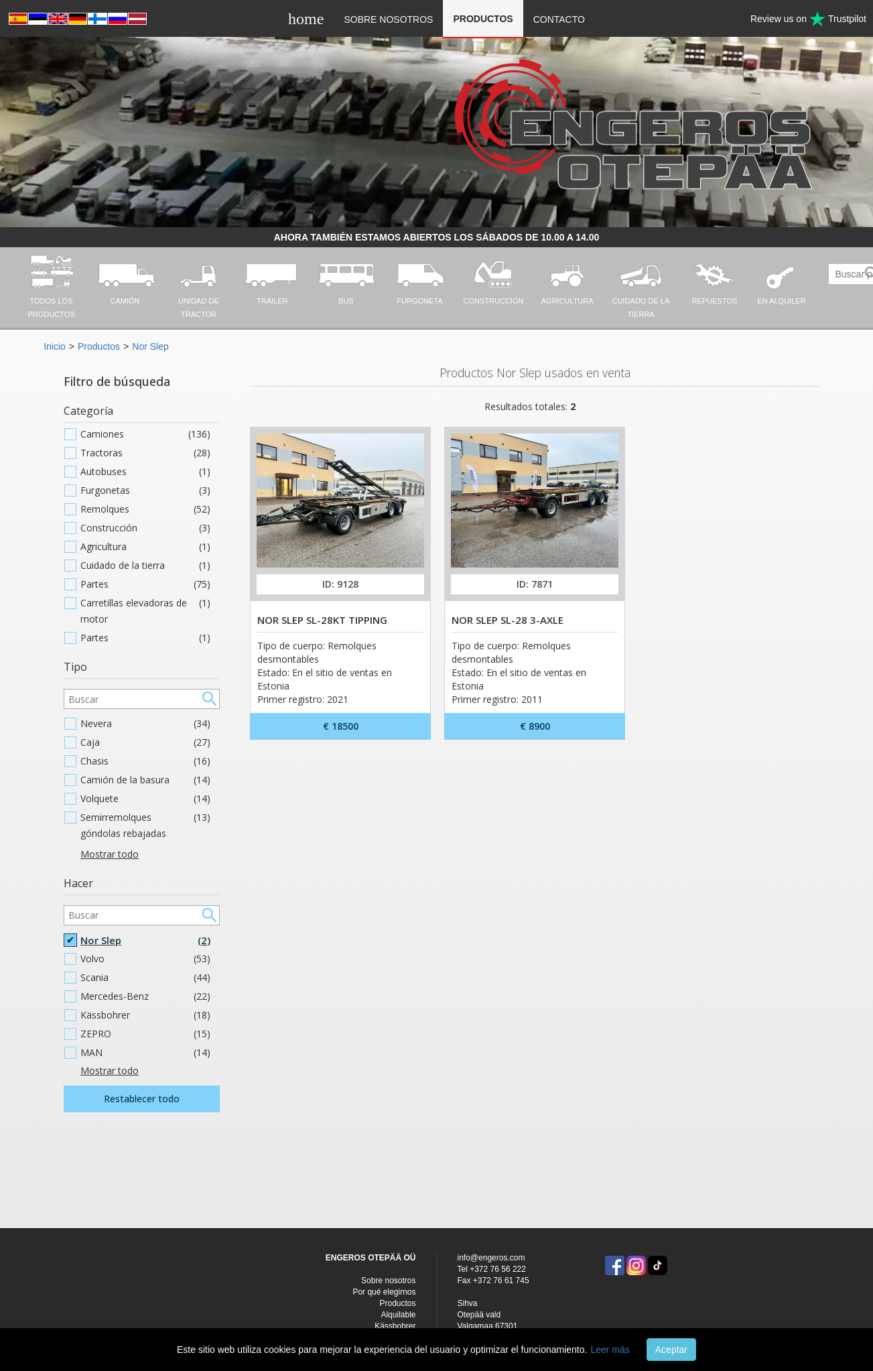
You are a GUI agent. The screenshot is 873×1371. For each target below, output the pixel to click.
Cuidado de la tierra (145, 566)
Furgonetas (145, 490)
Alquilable (398, 1314)
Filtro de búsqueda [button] (117, 381)
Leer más (609, 1349)
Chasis (145, 761)
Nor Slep (150, 346)
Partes (145, 584)
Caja (145, 742)
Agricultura (145, 547)
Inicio (55, 346)
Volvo (145, 959)
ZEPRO (145, 1034)
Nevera (145, 724)
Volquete (145, 799)
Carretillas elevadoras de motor (145, 611)
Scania (145, 978)
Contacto (559, 19)
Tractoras (145, 453)
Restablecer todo (142, 1098)
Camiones (145, 434)
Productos (483, 18)
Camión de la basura (145, 780)
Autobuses (145, 472)
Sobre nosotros (388, 19)
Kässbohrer (145, 1015)
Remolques (145, 509)
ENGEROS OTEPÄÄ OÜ (371, 1257)
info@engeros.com (491, 1257)
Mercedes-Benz (145, 996)
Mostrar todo (109, 854)
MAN (145, 1053)
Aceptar (671, 1349)
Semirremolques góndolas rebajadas (145, 825)
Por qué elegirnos (383, 1292)
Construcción (145, 528)
